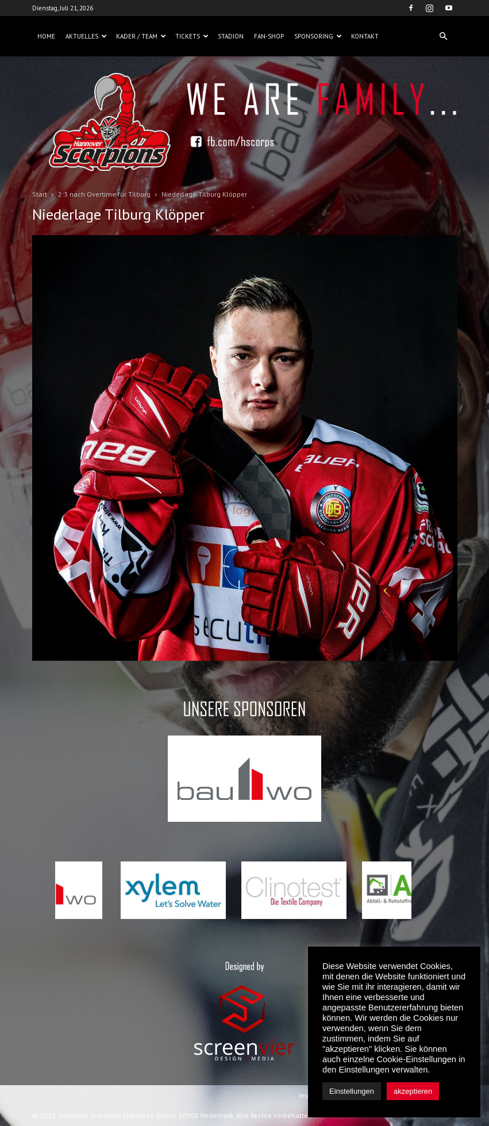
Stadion (231, 36)
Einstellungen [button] (351, 1091)
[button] (443, 36)
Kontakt (365, 36)
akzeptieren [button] (413, 1091)
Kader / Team (141, 36)
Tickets (192, 36)
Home (46, 36)
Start (39, 194)
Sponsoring (318, 36)
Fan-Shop (269, 36)
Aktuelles (86, 36)
